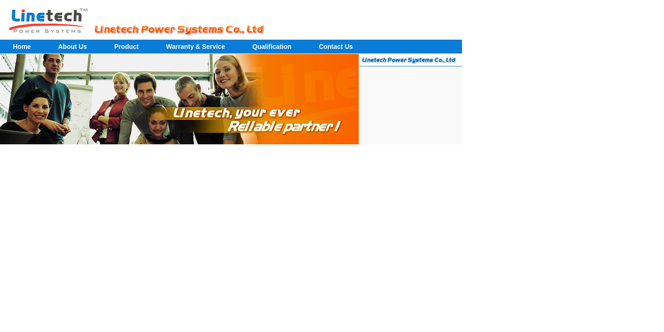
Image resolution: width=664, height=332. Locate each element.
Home (22, 46)
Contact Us (336, 46)
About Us (72, 46)
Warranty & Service (195, 46)
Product (126, 46)
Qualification (271, 46)
